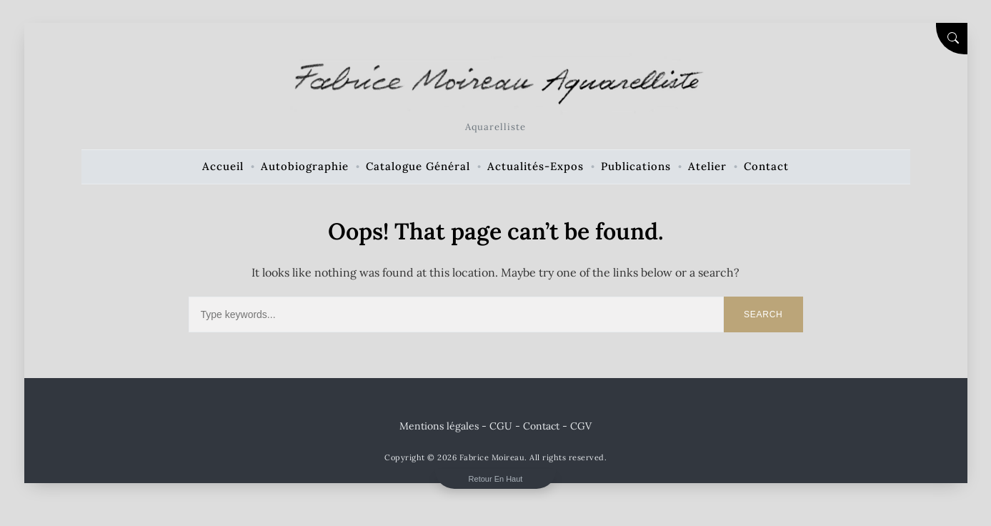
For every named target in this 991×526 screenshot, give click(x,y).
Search (763, 314)
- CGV (577, 426)
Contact (541, 426)
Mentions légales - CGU (455, 426)
